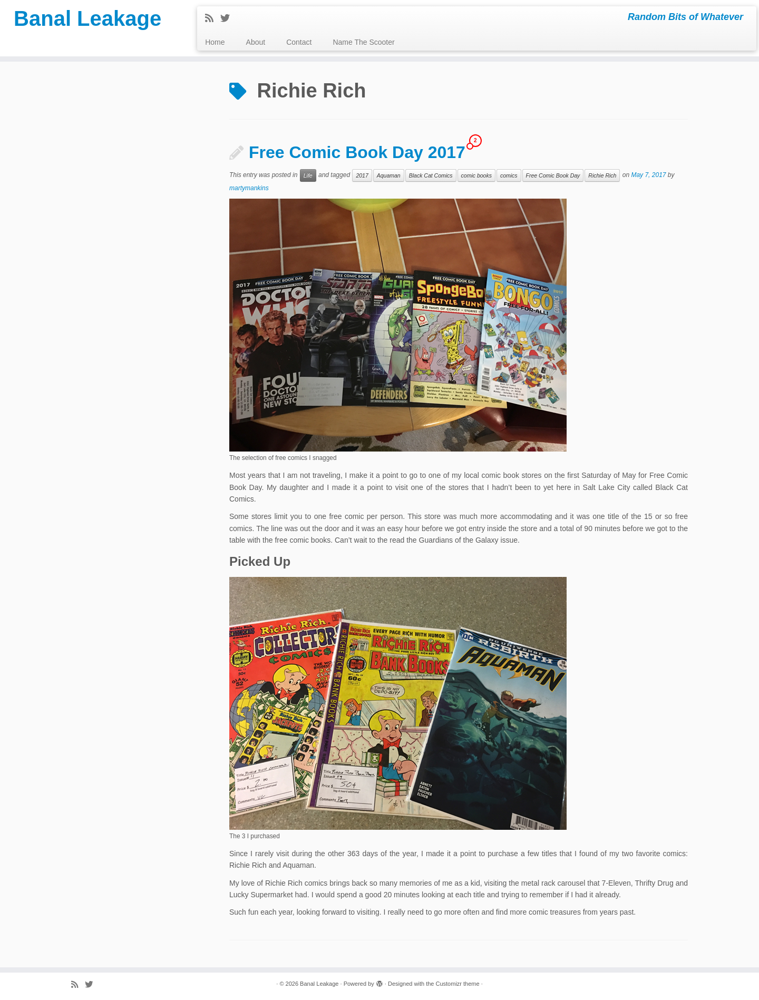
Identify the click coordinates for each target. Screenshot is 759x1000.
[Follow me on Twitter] (228, 18)
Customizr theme (457, 984)
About (256, 42)
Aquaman (389, 175)
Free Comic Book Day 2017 (357, 152)
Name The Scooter (363, 42)
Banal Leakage (87, 18)
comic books (476, 175)
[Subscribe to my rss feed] (212, 18)
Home (215, 42)
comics (509, 175)
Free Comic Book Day (553, 175)
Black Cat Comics (431, 175)
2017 (362, 175)
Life (308, 175)
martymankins (249, 188)
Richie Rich (602, 175)
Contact (299, 42)
